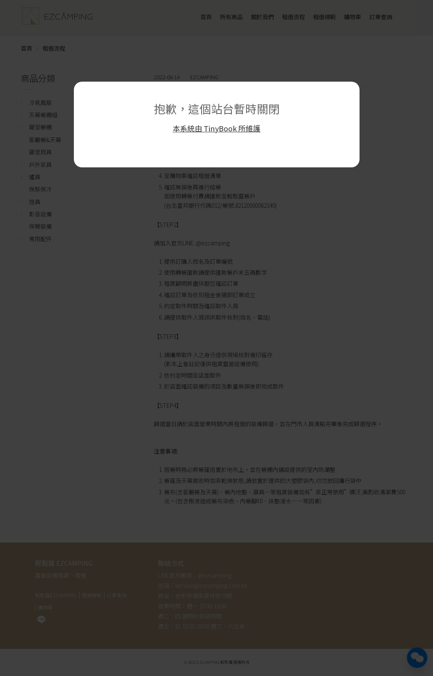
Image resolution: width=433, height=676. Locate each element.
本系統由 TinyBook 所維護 (216, 128)
